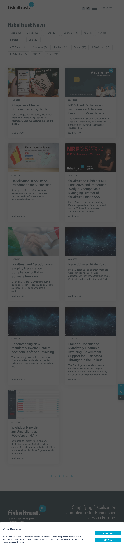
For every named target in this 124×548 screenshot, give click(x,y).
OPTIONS (108, 540)
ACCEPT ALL (108, 533)
